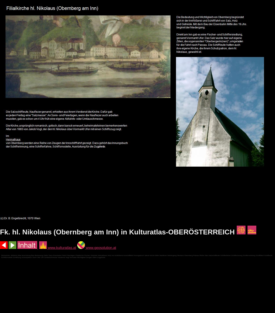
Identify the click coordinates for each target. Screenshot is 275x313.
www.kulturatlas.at (57, 248)
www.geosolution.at (96, 248)
